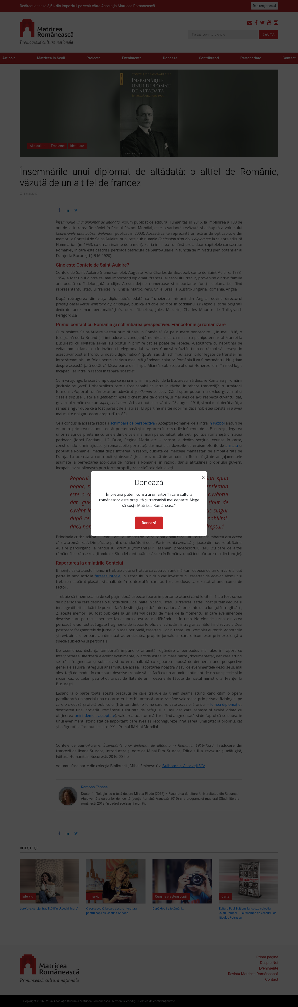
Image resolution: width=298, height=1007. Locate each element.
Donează (149, 523)
